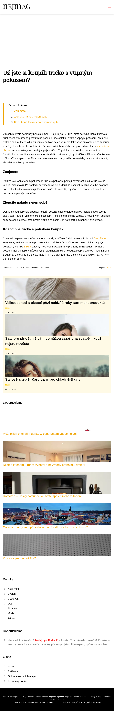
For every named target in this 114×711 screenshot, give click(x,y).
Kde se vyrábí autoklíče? (19, 558)
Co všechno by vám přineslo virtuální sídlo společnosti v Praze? (45, 527)
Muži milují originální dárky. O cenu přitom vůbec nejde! (40, 433)
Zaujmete (20, 110)
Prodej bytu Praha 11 (47, 640)
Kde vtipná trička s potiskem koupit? (36, 122)
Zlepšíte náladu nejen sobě (30, 116)
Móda (108, 268)
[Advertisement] (57, 36)
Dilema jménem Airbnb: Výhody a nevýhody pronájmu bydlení (44, 464)
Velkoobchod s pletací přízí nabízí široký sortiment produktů (55, 303)
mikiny (27, 246)
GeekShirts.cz (102, 238)
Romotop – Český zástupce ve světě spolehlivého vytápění (42, 496)
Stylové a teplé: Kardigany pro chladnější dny (42, 379)
